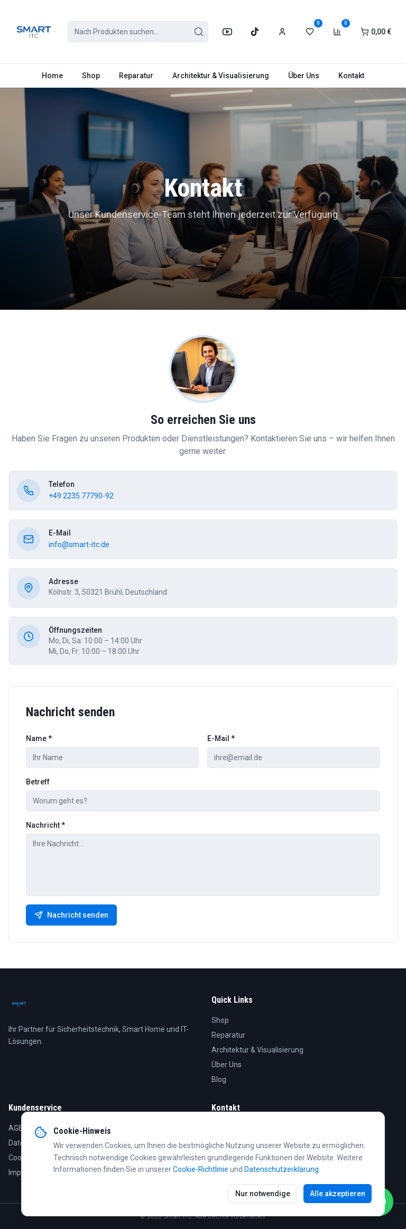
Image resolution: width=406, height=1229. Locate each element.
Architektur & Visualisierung (220, 75)
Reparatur (136, 75)
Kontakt (351, 75)
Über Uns (303, 75)
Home (52, 75)
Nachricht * (45, 825)
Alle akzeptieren (337, 1193)
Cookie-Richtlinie (200, 1169)
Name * (39, 738)
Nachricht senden (71, 915)
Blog (218, 1079)
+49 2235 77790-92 (81, 496)
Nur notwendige (262, 1193)
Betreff (38, 782)
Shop (91, 75)
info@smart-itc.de (79, 544)
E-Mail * (221, 738)
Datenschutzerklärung (281, 1169)
